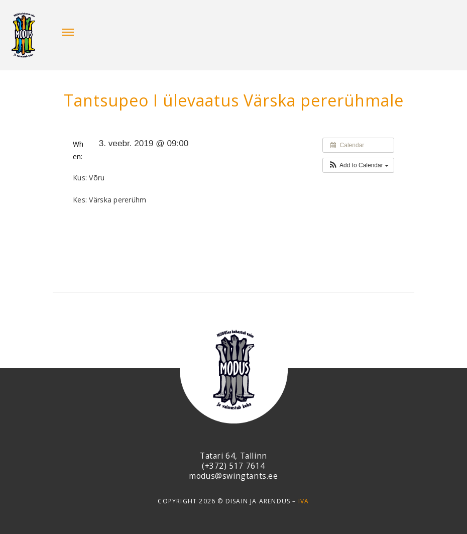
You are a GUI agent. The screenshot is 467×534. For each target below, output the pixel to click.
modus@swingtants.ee (233, 475)
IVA (303, 501)
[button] (358, 165)
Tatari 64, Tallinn (233, 455)
